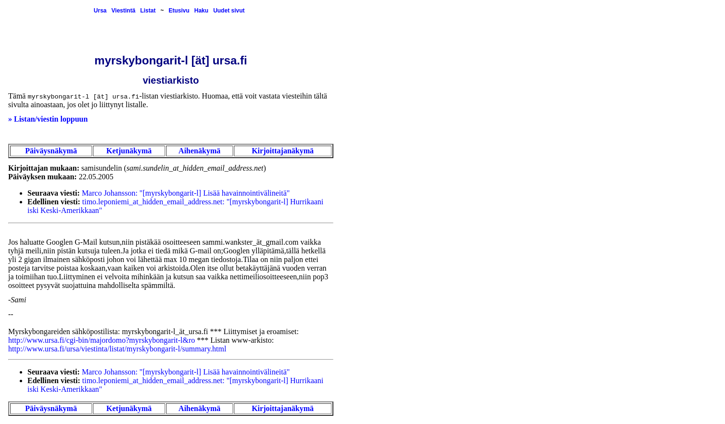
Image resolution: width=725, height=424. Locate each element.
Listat (147, 10)
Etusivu (178, 10)
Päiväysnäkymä (51, 151)
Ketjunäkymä (129, 151)
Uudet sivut (228, 10)
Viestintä (124, 10)
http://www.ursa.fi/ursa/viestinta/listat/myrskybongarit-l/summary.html (117, 349)
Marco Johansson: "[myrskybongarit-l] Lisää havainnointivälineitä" (186, 193)
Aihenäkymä (199, 151)
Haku (201, 10)
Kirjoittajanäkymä (283, 151)
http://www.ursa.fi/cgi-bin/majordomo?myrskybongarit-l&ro (101, 340)
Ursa (100, 10)
